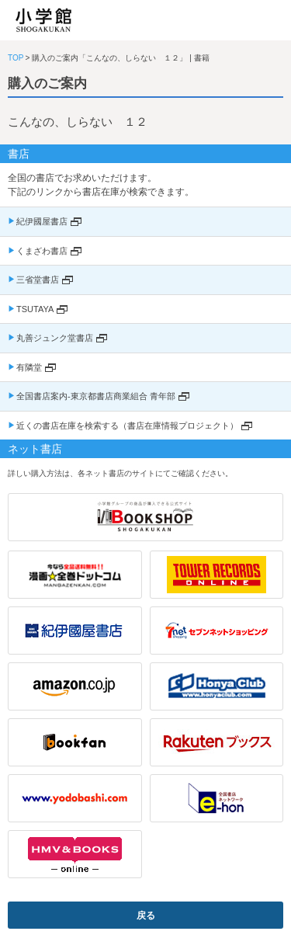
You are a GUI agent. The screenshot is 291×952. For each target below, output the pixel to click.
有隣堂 (29, 367)
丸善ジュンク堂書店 (54, 337)
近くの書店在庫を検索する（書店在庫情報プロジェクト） (127, 425)
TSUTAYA (35, 309)
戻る (146, 915)
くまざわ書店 (42, 250)
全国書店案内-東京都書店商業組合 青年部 (95, 396)
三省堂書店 (37, 279)
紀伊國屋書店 (42, 221)
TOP (15, 58)
